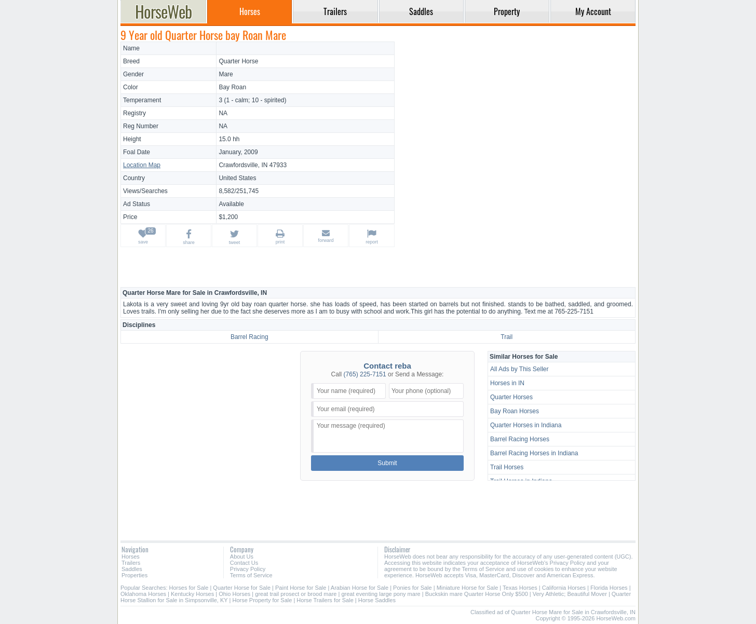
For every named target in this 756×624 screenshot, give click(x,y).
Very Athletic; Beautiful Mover (570, 594)
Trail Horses (506, 467)
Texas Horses (520, 588)
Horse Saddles (377, 600)
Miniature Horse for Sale (467, 588)
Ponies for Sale (412, 588)
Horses (131, 556)
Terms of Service (251, 575)
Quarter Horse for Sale (242, 588)
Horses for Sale (189, 588)
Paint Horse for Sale (300, 588)
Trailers (131, 563)
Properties (134, 575)
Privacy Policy (247, 569)
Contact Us (244, 563)
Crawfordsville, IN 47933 (253, 165)
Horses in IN (507, 383)
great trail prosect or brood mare (295, 594)
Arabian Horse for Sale (359, 588)
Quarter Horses (511, 397)
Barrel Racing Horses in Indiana (534, 453)
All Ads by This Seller (519, 369)
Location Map (141, 165)
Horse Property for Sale (262, 600)
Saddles (132, 569)
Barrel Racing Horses (519, 439)
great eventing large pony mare (380, 594)
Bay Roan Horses (514, 411)
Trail (506, 337)
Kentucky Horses (192, 594)
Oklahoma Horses (143, 594)
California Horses (564, 588)
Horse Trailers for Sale (324, 600)
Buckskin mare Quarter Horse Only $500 (476, 594)
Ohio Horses (234, 594)
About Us (241, 556)
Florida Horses (609, 588)
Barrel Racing (249, 337)
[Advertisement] (516, 114)
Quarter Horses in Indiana (525, 425)
